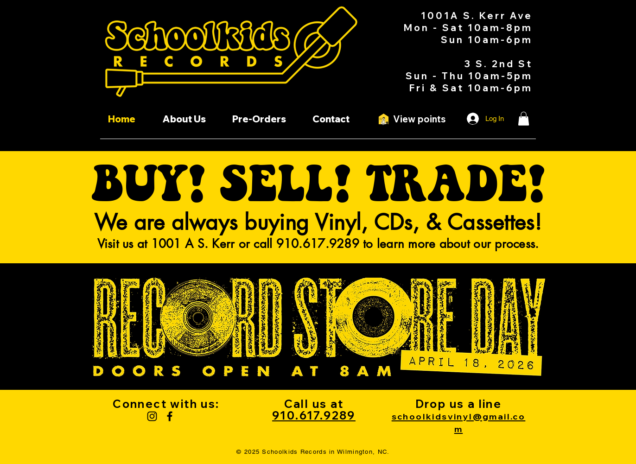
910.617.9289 (314, 415)
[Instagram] (152, 416)
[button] (523, 119)
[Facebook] (169, 416)
